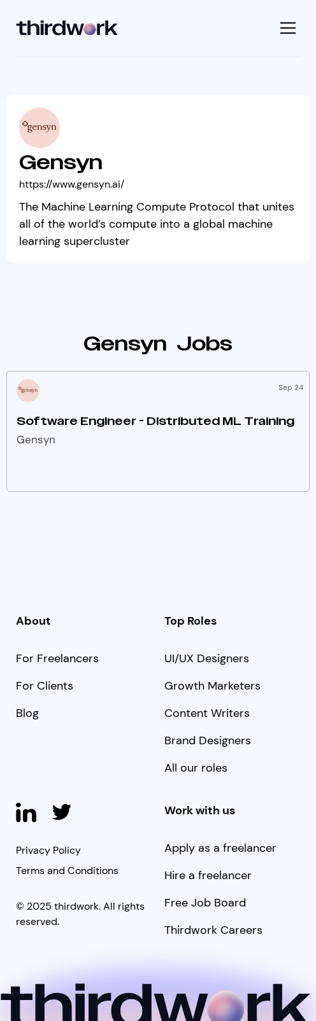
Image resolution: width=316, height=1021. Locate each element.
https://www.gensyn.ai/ (71, 184)
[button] (286, 28)
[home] (67, 28)
